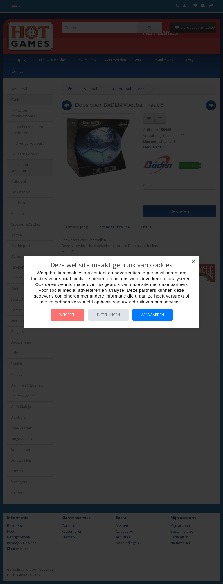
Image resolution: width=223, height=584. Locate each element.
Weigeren (67, 314)
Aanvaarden (152, 314)
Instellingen (108, 314)
